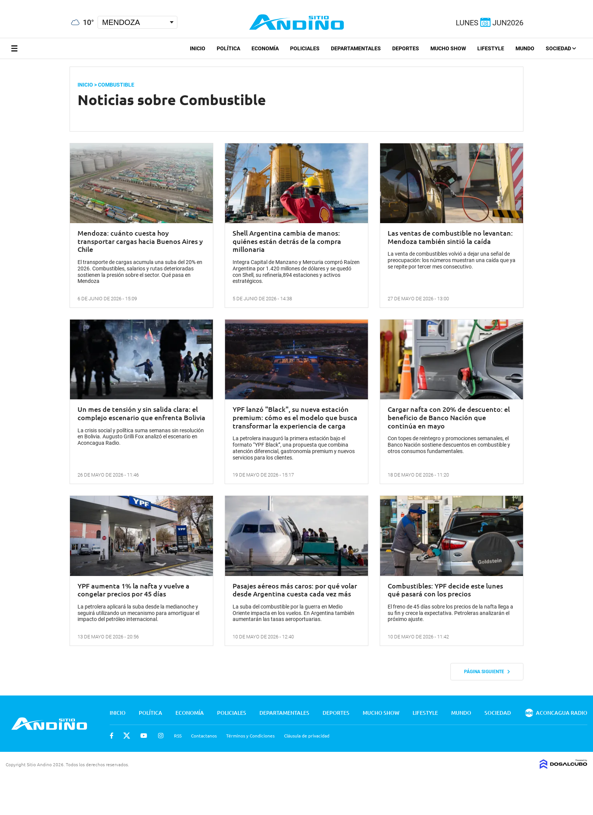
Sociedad (561, 48)
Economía (265, 48)
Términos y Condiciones (250, 736)
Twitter (126, 736)
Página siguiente (487, 671)
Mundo (524, 48)
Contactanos (204, 736)
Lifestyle (490, 48)
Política (228, 48)
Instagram (161, 736)
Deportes (405, 48)
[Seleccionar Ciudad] (137, 22)
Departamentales (356, 48)
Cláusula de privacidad (306, 736)
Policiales (305, 48)
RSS (178, 736)
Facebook (111, 736)
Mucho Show (448, 48)
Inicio (197, 48)
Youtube (143, 736)
